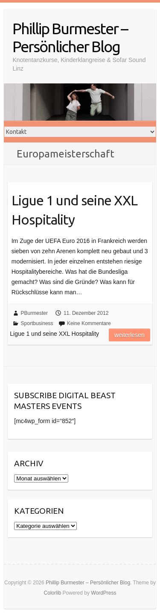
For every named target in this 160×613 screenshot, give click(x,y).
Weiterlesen (129, 335)
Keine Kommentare (89, 323)
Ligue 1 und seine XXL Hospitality (74, 209)
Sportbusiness (37, 323)
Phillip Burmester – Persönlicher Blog (70, 37)
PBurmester (34, 313)
